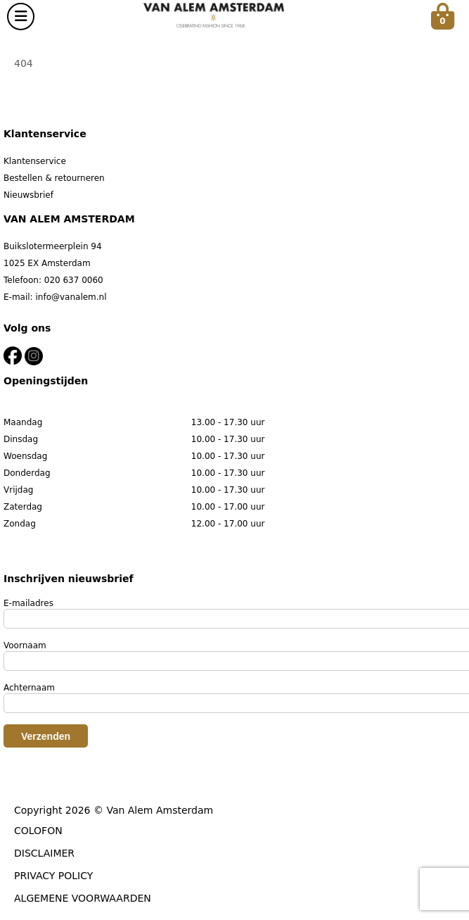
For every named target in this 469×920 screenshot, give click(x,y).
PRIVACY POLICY (53, 875)
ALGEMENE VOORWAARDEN (82, 898)
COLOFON (38, 830)
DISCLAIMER (44, 853)
